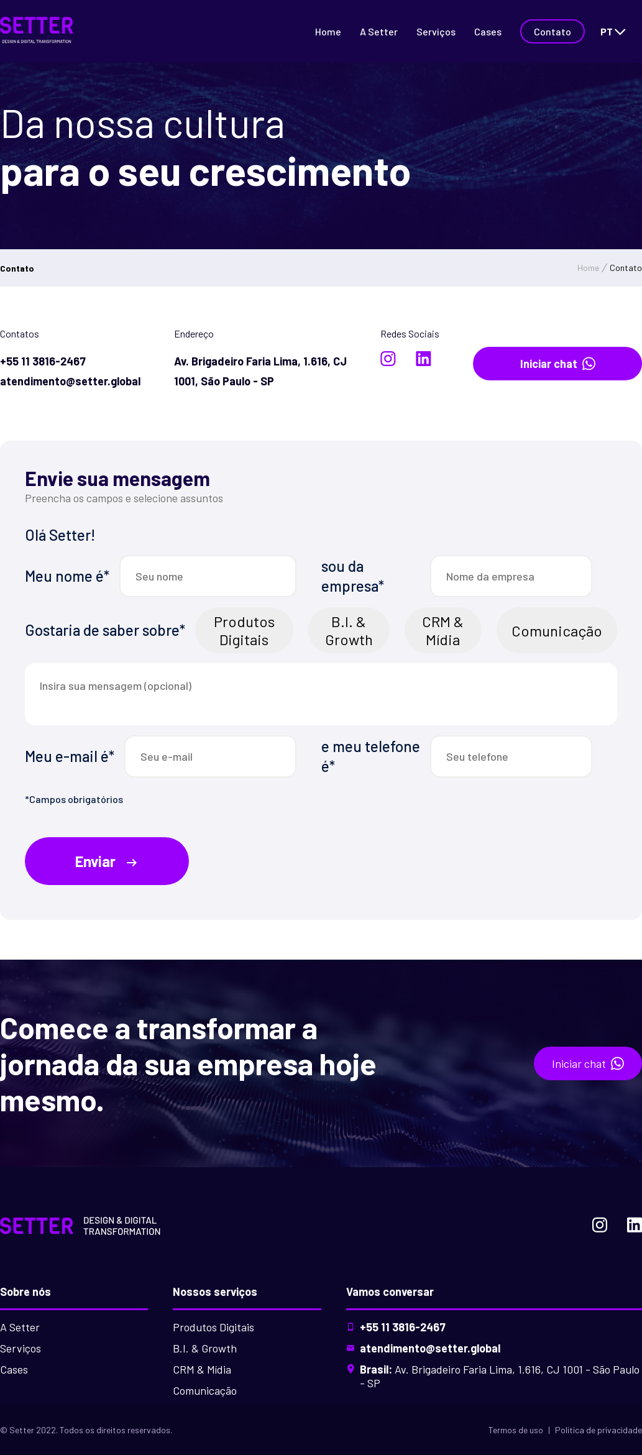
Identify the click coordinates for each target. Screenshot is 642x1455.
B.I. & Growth (349, 630)
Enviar (107, 861)
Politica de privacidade (598, 1430)
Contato (552, 31)
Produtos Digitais (244, 630)
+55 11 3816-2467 (403, 1327)
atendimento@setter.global (430, 1348)
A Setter (379, 31)
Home (328, 31)
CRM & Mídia (443, 630)
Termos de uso (515, 1430)
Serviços (436, 31)
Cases (488, 31)
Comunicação (556, 631)
